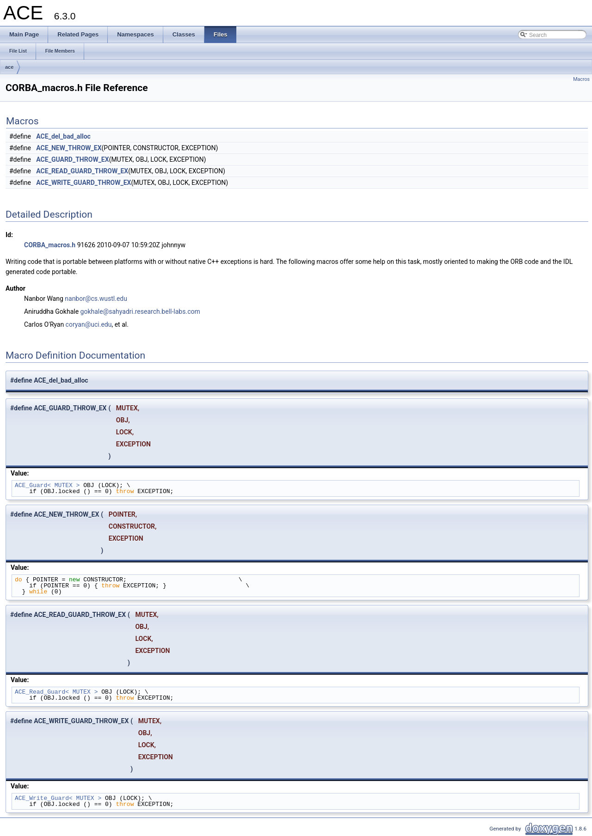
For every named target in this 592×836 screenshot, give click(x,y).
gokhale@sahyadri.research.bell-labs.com (140, 311)
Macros (581, 79)
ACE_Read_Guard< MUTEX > (56, 692)
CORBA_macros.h (49, 245)
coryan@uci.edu (89, 324)
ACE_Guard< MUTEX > (47, 485)
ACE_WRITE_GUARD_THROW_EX (83, 182)
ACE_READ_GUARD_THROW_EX (82, 171)
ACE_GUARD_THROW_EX (72, 159)
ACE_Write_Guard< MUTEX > (58, 798)
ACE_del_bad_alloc (63, 136)
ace (9, 67)
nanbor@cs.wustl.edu (96, 298)
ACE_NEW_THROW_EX (68, 148)
